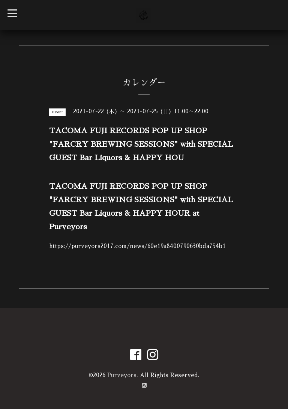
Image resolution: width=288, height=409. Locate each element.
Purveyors (121, 375)
